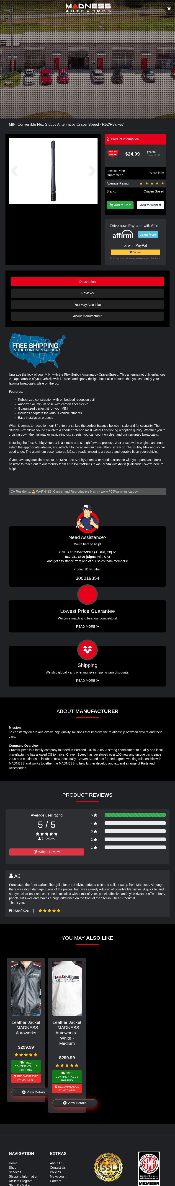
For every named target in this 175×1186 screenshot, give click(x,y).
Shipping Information (23, 1176)
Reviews (87, 293)
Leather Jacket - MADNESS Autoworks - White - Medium (67, 1033)
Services (15, 1172)
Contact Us (58, 1167)
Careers (55, 1181)
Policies (55, 1172)
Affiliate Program (20, 1181)
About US (57, 1163)
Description (87, 281)
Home (13, 1163)
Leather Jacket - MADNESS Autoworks (26, 1027)
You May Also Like (87, 305)
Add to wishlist (150, 205)
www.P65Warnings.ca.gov (119, 491)
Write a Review (47, 852)
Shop (12, 1167)
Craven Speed (154, 191)
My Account (58, 1176)
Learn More (148, 234)
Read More (87, 626)
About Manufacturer (87, 316)
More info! (157, 173)
